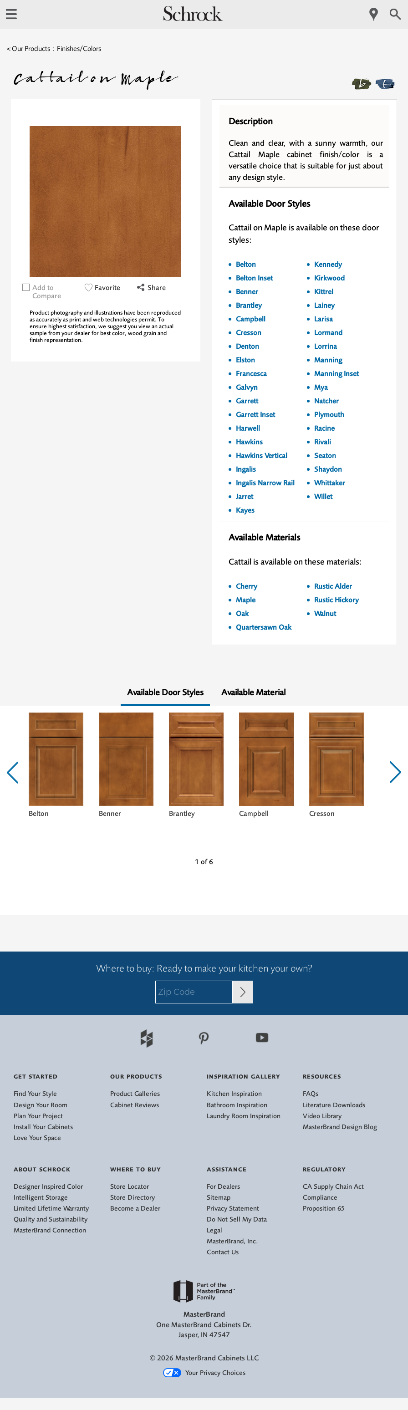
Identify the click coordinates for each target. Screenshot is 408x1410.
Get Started (36, 1076)
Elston (245, 360)
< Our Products (28, 49)
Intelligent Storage (41, 1197)
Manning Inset (336, 374)
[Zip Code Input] (243, 992)
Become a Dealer (135, 1208)
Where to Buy (135, 1169)
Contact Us (223, 1252)
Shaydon (328, 469)
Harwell (248, 428)
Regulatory (324, 1169)
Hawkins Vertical (261, 456)
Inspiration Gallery (243, 1076)
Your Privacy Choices (204, 1373)
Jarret (244, 497)
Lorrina (325, 346)
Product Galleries (135, 1094)
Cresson (248, 333)
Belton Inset (254, 278)
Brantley (249, 305)
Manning (328, 360)
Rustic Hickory (336, 600)
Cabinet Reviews (134, 1105)
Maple (245, 600)
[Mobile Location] (374, 14)
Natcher (326, 401)
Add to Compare (46, 292)
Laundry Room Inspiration (243, 1116)
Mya (321, 387)
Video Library (322, 1116)
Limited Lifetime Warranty (51, 1208)
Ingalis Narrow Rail (265, 483)
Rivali (322, 442)
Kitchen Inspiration (234, 1094)
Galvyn (247, 387)
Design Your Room (40, 1105)
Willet (323, 497)
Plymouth (329, 415)
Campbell (250, 319)
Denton (247, 346)
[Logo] (193, 19)
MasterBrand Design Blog (340, 1127)
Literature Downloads (334, 1105)
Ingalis (246, 469)
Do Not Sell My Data (237, 1219)
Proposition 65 (324, 1208)
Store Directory (132, 1197)
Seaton (325, 456)
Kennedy (328, 264)
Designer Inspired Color (48, 1187)
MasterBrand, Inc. (232, 1241)
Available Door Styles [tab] (165, 692)
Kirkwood (329, 278)
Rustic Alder (333, 586)
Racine (324, 428)
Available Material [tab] (253, 692)
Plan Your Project (38, 1116)
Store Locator (129, 1187)
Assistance (227, 1169)
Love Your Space (37, 1138)
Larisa (323, 319)
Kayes (245, 510)
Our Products (136, 1076)
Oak (242, 614)
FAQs (310, 1094)
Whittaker (329, 483)
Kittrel (323, 292)
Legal (214, 1230)
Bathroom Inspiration (237, 1105)
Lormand (328, 333)
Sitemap (218, 1197)
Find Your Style (35, 1094)
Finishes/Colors (79, 49)
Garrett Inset (255, 415)
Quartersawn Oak (263, 627)
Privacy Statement (233, 1208)
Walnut (325, 614)
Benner (247, 292)
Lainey (324, 305)
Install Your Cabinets (43, 1127)
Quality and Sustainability (50, 1219)
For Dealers (223, 1187)
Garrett (247, 401)
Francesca (251, 374)
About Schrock (42, 1169)
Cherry (246, 586)
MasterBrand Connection (50, 1230)
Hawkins (249, 442)
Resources (322, 1076)
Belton (246, 264)
